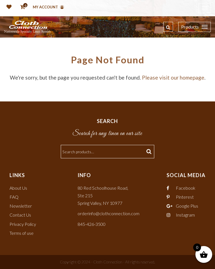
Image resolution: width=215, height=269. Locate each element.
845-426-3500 (92, 224)
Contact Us (20, 214)
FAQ (14, 197)
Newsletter (21, 205)
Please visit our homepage (173, 77)
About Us (18, 188)
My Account (48, 7)
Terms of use (22, 233)
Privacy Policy (23, 224)
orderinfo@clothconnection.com (108, 213)
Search (149, 151)
